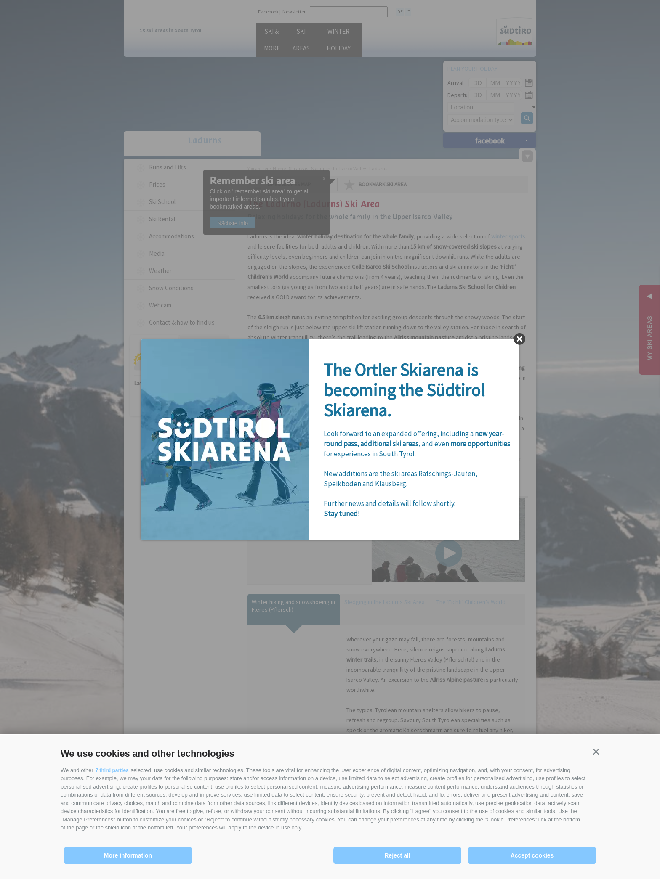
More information (128, 855)
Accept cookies (532, 855)
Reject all (397, 855)
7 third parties (113, 770)
